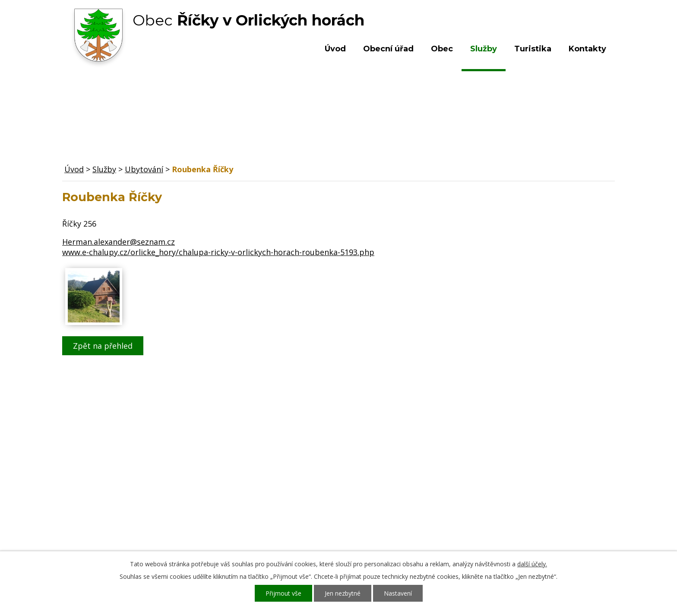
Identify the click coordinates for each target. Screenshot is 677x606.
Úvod (335, 49)
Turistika (532, 49)
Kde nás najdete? (521, 483)
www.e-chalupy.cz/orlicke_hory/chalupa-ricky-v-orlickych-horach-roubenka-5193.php (218, 252)
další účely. (532, 564)
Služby (483, 49)
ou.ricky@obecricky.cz (318, 517)
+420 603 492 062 (280, 492)
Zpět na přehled (103, 346)
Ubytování (144, 169)
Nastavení (398, 593)
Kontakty (587, 49)
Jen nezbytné (343, 593)
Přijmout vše (283, 593)
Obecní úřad (388, 49)
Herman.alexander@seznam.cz (118, 242)
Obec (442, 49)
